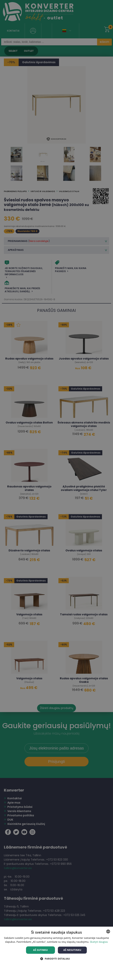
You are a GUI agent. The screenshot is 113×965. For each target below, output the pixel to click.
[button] (56, 958)
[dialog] (56, 482)
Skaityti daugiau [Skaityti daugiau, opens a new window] (99, 941)
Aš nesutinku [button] (72, 950)
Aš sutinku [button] (40, 950)
